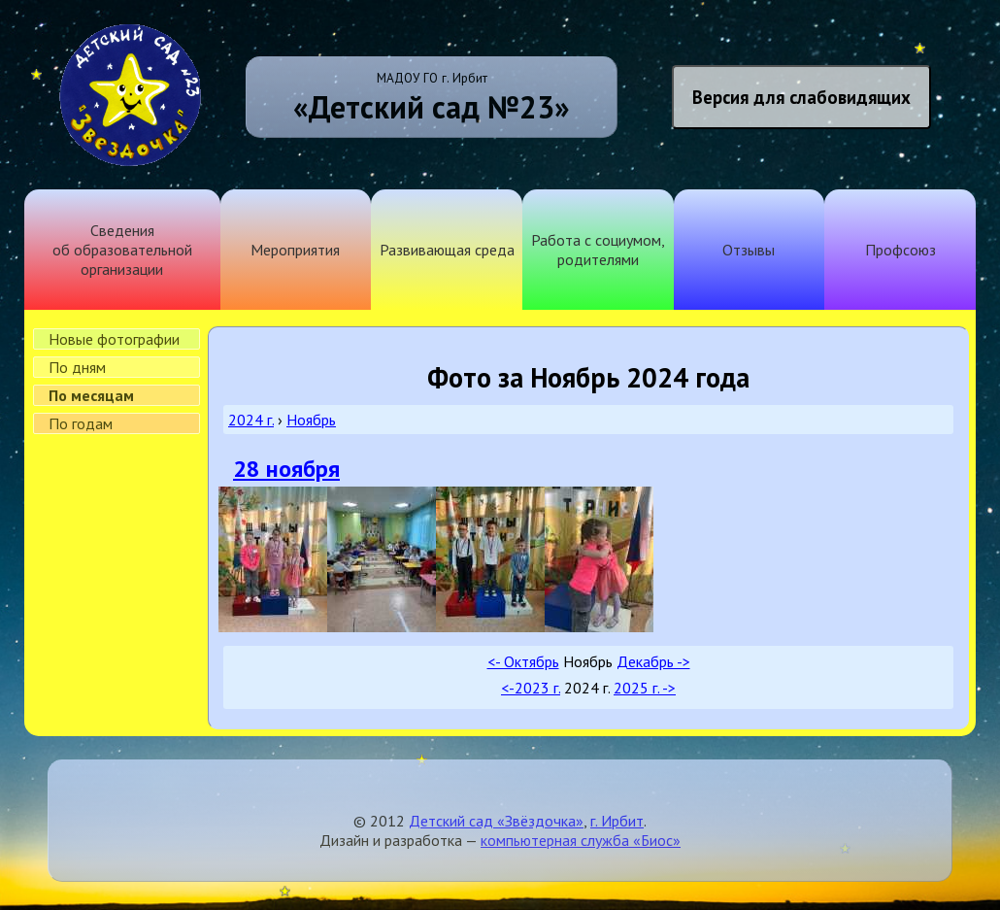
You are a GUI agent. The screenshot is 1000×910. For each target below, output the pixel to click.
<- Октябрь (523, 661)
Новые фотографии (114, 339)
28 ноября (286, 469)
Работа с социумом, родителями (598, 249)
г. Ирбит (617, 820)
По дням (77, 367)
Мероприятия (295, 249)
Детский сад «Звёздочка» (496, 820)
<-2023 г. (530, 687)
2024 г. (251, 419)
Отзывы (748, 249)
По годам (81, 423)
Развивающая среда (447, 249)
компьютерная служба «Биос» (581, 840)
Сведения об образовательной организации (122, 249)
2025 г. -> (645, 687)
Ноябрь (311, 419)
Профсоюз (900, 249)
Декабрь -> (653, 661)
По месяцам (91, 395)
